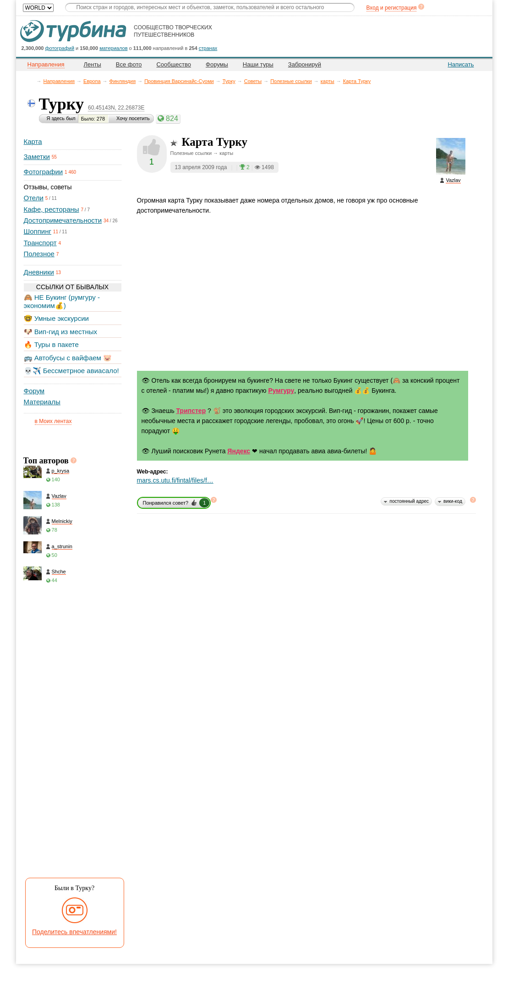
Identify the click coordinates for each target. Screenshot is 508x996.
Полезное (39, 254)
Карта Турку (357, 81)
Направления (59, 81)
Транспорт (40, 243)
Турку (229, 81)
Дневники (39, 272)
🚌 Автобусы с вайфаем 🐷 (68, 358)
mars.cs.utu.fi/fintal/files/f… (175, 480)
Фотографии (43, 172)
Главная (32, 80)
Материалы (42, 402)
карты (327, 81)
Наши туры (258, 64)
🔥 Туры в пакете (51, 344)
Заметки (37, 156)
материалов (113, 48)
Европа (92, 81)
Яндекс (238, 451)
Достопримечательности (63, 220)
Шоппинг (37, 231)
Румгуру (281, 390)
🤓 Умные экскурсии (56, 318)
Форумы (217, 64)
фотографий (60, 48)
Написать (461, 64)
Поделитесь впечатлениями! (74, 931)
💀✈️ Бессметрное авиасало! (71, 370)
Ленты (92, 64)
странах (208, 48)
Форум (34, 391)
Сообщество (173, 64)
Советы (253, 81)
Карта (33, 141)
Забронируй (304, 64)
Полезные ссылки (291, 81)
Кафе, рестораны (51, 209)
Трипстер (191, 410)
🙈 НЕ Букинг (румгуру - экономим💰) (62, 301)
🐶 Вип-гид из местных (60, 332)
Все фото (129, 64)
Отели (34, 198)
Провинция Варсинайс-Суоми (179, 81)
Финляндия (122, 81)
